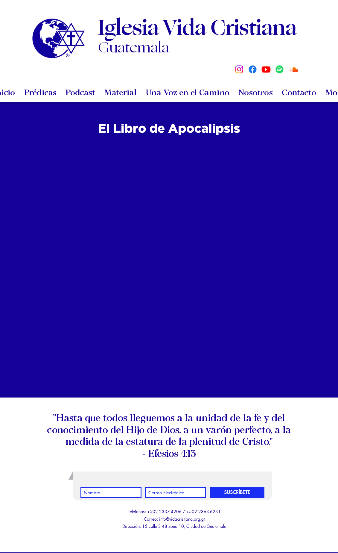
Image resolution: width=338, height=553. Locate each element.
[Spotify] (279, 69)
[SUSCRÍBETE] (237, 492)
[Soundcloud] (293, 69)
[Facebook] (252, 69)
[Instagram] (239, 69)
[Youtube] (266, 69)
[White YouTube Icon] (166, 548)
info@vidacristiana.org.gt (182, 519)
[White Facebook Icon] (177, 548)
